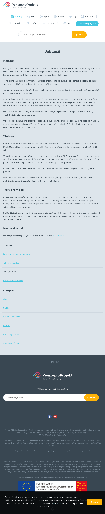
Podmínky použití (11, 334)
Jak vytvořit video (11, 272)
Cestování (15, 23)
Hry (72, 16)
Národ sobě (50, 23)
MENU (52, 361)
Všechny (16, 16)
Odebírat (92, 397)
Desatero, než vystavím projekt (16, 254)
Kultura (59, 16)
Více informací (43, 507)
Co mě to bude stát (11, 317)
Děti (31, 16)
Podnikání (87, 16)
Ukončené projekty (87, 23)
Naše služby (58, 236)
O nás (5, 299)
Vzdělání (32, 23)
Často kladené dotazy (13, 280)
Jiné (67, 23)
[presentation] (26, 407)
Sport (44, 16)
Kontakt (6, 325)
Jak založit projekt (11, 263)
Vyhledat (79, 34)
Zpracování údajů (11, 343)
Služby (6, 308)
